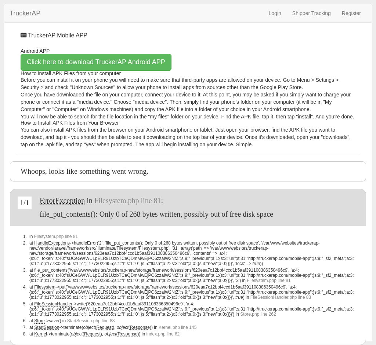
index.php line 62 (163, 334)
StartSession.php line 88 (91, 320)
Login (275, 13)
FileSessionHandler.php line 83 (280, 297)
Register (351, 13)
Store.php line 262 (258, 314)
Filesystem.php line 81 (127, 201)
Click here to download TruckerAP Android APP (96, 62)
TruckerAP (25, 12)
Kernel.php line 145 (177, 327)
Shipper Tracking (311, 13)
